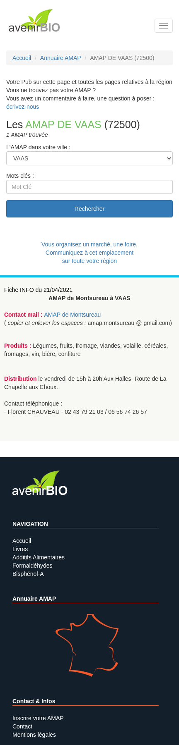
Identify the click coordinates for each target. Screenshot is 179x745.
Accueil (21, 540)
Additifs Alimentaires (38, 557)
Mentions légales (34, 734)
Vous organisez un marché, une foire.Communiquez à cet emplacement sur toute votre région (89, 252)
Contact (22, 726)
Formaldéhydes (32, 565)
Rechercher (89, 208)
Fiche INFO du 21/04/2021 (38, 290)
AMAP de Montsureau (72, 314)
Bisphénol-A (28, 574)
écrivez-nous (22, 106)
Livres (20, 549)
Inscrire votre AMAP (38, 718)
